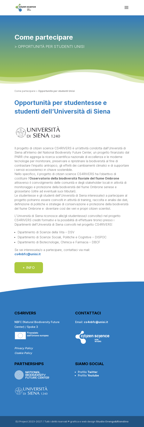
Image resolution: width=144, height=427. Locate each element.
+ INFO (29, 268)
